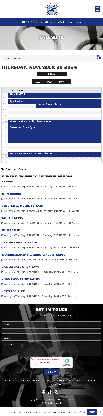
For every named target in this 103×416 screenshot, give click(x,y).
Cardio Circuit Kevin (19, 242)
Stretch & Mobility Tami (22, 206)
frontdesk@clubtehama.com (65, 22)
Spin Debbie (11, 194)
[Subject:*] (51, 338)
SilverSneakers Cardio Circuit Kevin (33, 255)
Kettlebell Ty (13, 291)
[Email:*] (51, 331)
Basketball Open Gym (20, 267)
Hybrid (7, 181)
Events (75, 186)
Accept (92, 412)
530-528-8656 (34, 22)
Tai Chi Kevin (12, 218)
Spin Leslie (10, 230)
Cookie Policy (79, 412)
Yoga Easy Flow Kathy (20, 279)
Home (6, 58)
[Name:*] (51, 324)
